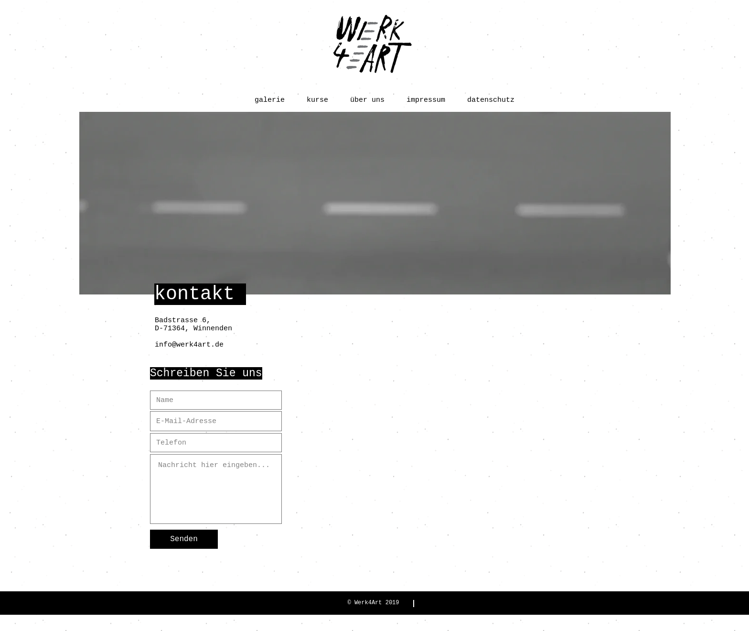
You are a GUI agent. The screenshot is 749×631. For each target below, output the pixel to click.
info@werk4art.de (189, 345)
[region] (375, 203)
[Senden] (184, 539)
